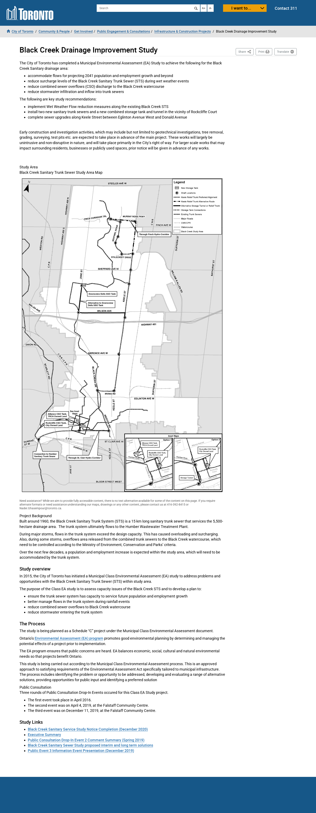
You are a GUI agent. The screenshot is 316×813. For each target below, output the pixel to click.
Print (261, 51)
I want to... (241, 8)
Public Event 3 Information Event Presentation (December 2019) (81, 750)
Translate (283, 51)
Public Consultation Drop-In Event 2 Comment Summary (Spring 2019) (86, 739)
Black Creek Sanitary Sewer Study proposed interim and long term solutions (90, 745)
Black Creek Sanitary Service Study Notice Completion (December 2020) (88, 729)
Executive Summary (44, 734)
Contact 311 (286, 8)
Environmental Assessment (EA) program (69, 638)
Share (246, 51)
